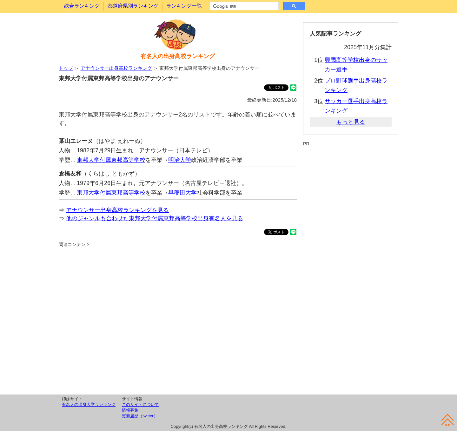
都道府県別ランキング (133, 6)
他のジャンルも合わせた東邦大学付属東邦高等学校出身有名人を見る (154, 218)
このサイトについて (140, 404)
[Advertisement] (178, 320)
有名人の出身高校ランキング (178, 56)
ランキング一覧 (184, 6)
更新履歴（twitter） (140, 416)
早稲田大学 (182, 192)
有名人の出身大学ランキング (89, 404)
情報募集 (130, 410)
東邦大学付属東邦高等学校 (111, 160)
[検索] (243, 6)
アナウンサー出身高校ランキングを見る (117, 210)
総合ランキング (82, 6)
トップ (66, 68)
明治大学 (179, 160)
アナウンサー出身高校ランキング (116, 68)
